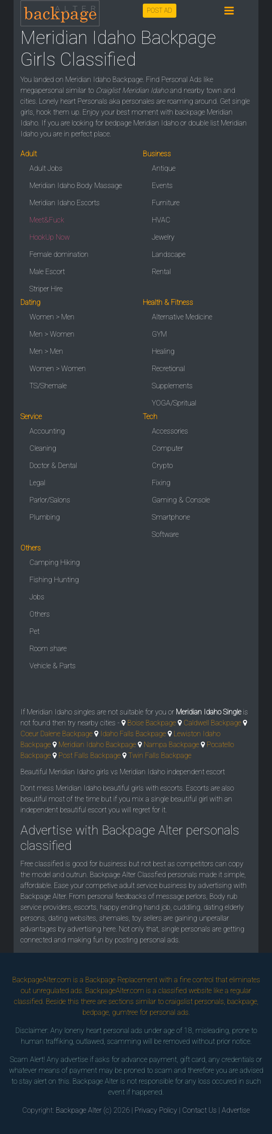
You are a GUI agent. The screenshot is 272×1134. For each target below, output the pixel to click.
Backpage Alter (79, 1110)
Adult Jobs (46, 168)
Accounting (47, 431)
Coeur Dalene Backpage (56, 733)
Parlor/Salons (49, 500)
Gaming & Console (181, 500)
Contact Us (199, 1110)
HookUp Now (49, 237)
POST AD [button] (159, 10)
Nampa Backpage (171, 744)
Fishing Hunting (54, 579)
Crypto (162, 465)
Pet (34, 631)
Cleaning (42, 448)
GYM (159, 334)
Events (162, 185)
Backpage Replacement (121, 979)
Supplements (172, 385)
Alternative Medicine (182, 317)
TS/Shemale (48, 385)
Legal (37, 482)
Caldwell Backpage (212, 723)
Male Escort (47, 271)
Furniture (166, 202)
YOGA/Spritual (174, 403)
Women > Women (57, 368)
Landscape (168, 254)
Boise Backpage (151, 723)
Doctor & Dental (53, 465)
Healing (163, 351)
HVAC (161, 220)
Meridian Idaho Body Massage (75, 185)
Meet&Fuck (46, 220)
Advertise (236, 1110)
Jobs (36, 597)
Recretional (168, 368)
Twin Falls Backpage (159, 755)
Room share (48, 648)
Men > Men (46, 351)
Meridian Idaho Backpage (97, 744)
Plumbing (44, 517)
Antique (163, 168)
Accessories (170, 431)
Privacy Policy (156, 1110)
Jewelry (163, 237)
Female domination (58, 254)
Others (39, 614)
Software (165, 534)
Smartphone (171, 517)
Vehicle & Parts (52, 665)
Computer (167, 448)
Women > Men (51, 317)
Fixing (161, 482)
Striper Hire (46, 289)
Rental (161, 271)
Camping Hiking (54, 562)
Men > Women (51, 334)
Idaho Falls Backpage (133, 733)
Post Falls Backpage (89, 755)
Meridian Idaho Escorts (64, 202)
